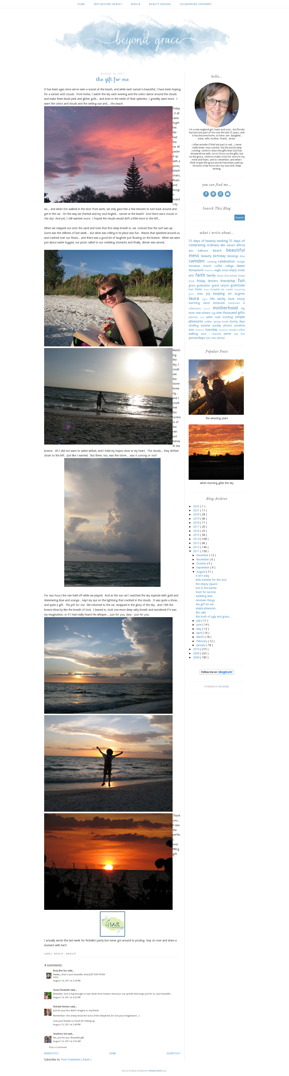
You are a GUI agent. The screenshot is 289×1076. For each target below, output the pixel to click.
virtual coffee (237, 329)
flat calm (201, 612)
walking (193, 333)
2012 (196, 547)
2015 (196, 534)
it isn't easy (202, 575)
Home (81, 4)
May (199, 628)
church (207, 266)
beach (59, 953)
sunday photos (222, 325)
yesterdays (197, 338)
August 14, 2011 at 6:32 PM (66, 997)
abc (223, 245)
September (203, 567)
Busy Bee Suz (60, 970)
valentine (223, 330)
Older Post (174, 1053)
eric (191, 275)
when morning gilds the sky (217, 483)
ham (191, 289)
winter (227, 333)
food (191, 281)
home (198, 289)
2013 (196, 543)
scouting (227, 317)
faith (200, 275)
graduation (203, 285)
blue (242, 256)
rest (202, 317)
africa (135, 4)
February (202, 641)
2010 (196, 649)
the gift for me (205, 604)
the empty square (206, 584)
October (201, 563)
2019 (196, 518)
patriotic (193, 317)
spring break (220, 321)
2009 (196, 653)
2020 (196, 514)
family (211, 275)
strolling (193, 325)
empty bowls (237, 270)
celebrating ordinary (196, 4)
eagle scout (221, 270)
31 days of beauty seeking (208, 241)
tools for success (206, 592)
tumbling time (204, 596)
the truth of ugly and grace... (213, 616)
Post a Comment (58, 1047)
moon (207, 308)
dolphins (209, 270)
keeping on (222, 293)
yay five (239, 333)
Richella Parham (61, 1006)
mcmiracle (219, 303)
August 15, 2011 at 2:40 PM (66, 1024)
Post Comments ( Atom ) (76, 1059)
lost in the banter (206, 588)
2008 (196, 657)
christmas (194, 266)
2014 (196, 539)
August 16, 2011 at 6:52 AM (67, 1041)
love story (236, 299)
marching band (199, 303)
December (202, 555)
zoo (208, 338)
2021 (196, 510)
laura (194, 298)
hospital (215, 289)
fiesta (220, 275)
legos (205, 299)
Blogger (224, 686)
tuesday (211, 329)
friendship (227, 281)
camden (197, 261)
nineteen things (205, 600)
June (199, 624)
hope (206, 289)
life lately (218, 299)
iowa (200, 293)
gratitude (238, 285)
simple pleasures (206, 608)
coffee (218, 266)
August (201, 571)
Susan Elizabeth (61, 990)
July (198, 620)
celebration (226, 261)
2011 (196, 551)
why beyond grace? (108, 4)
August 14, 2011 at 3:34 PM (66, 980)
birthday (219, 256)
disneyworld (196, 270)
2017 (196, 526)
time (191, 329)
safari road (213, 317)
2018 (196, 522)
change (241, 261)
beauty (71, 953)
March (200, 636)
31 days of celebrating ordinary (217, 243)
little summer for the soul (211, 579)
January (201, 645)
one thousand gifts (230, 313)
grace (192, 285)
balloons (203, 250)
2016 (196, 530)
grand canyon (220, 285)
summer (205, 325)
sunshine (239, 325)
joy (208, 293)
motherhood (225, 307)
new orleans (203, 312)
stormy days (237, 321)
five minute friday (234, 275)
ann (191, 250)
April (199, 632)
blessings (232, 256)
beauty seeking (160, 4)
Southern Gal (60, 1034)
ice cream (227, 289)
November (203, 559)
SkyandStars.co (157, 1071)
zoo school (218, 338)
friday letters (207, 281)
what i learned (211, 333)
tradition (199, 330)
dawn (241, 266)
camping (212, 261)
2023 (196, 506)
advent (231, 245)
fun (241, 280)
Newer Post (51, 1053)
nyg (213, 312)
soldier (208, 321)
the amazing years (217, 418)
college (229, 266)
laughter (240, 293)
